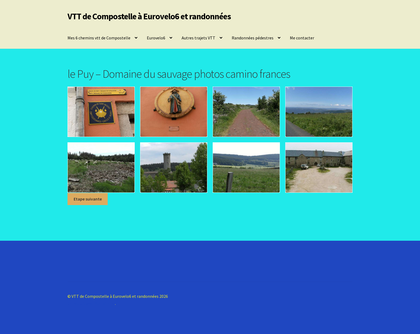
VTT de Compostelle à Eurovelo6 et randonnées (149, 16)
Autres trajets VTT (198, 37)
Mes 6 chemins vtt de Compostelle (99, 37)
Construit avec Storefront (91, 303)
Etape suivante (88, 199)
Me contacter (302, 37)
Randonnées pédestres (252, 37)
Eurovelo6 (156, 37)
